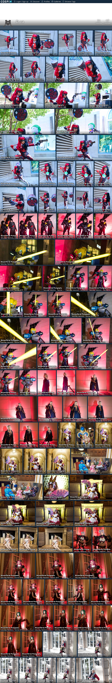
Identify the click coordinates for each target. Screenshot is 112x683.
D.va (20, 21)
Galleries (99, 21)
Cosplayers (107, 21)
